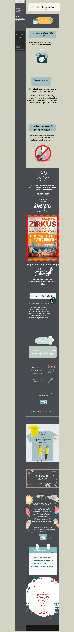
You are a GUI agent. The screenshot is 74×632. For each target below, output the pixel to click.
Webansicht (57, 626)
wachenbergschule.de (20, 1)
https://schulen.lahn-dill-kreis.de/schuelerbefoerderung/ (43, 411)
